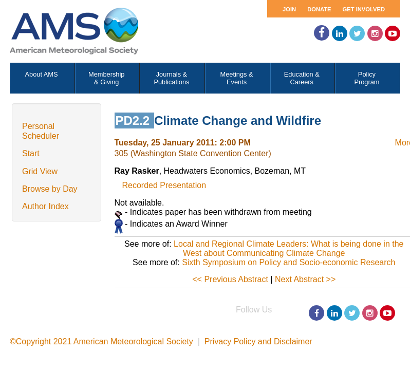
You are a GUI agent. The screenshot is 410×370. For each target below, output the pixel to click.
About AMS (41, 74)
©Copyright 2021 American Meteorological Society (101, 341)
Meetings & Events (236, 78)
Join (289, 9)
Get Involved (364, 9)
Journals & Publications (171, 78)
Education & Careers (302, 78)
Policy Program (366, 78)
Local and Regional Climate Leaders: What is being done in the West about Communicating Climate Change (288, 248)
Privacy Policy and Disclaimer (258, 341)
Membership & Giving (106, 78)
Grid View (40, 171)
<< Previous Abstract (230, 279)
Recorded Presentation (164, 185)
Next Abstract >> (305, 279)
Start (31, 153)
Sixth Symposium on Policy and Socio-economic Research (288, 262)
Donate (319, 9)
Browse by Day (50, 188)
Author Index (45, 206)
